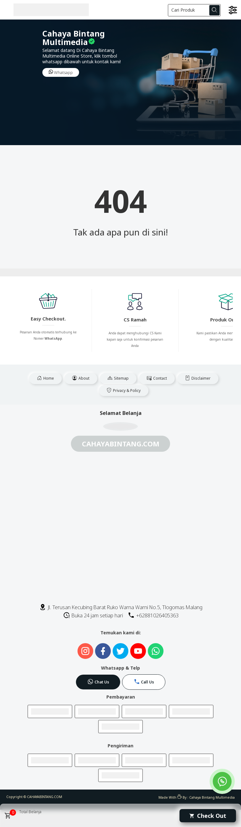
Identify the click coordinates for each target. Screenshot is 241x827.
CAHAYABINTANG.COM (44, 797)
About (80, 378)
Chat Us (98, 681)
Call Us (144, 681)
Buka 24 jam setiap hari (93, 615)
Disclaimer (198, 378)
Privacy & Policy (124, 390)
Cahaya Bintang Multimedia (212, 797)
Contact (157, 378)
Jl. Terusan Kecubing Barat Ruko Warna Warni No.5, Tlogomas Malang (120, 607)
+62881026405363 (153, 615)
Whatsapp (61, 72)
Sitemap (118, 378)
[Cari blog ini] (194, 10)
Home (45, 378)
